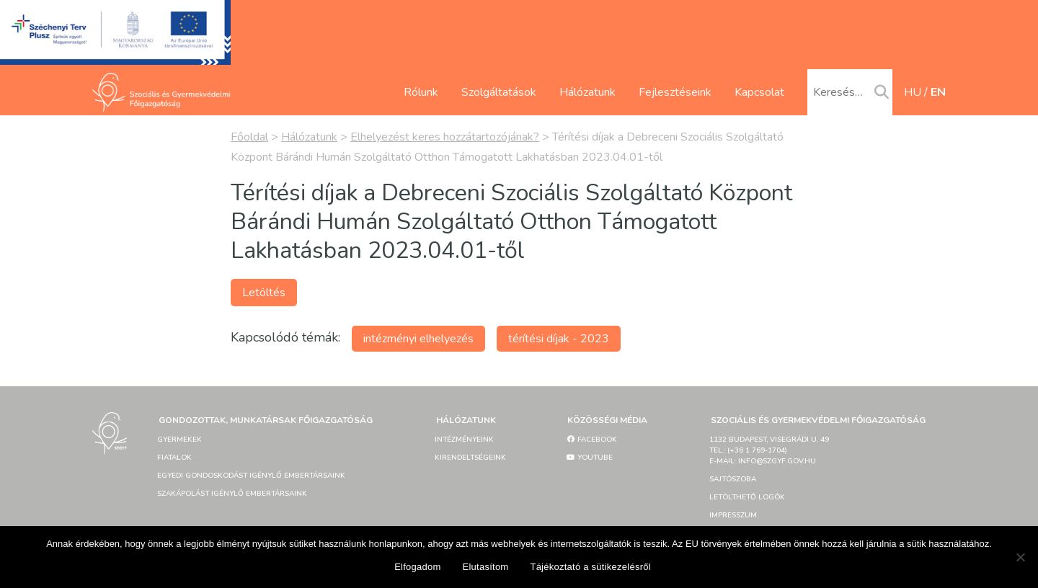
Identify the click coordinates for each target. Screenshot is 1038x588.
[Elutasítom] (1020, 557)
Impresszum (733, 515)
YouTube (589, 458)
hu (912, 92)
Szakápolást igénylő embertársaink (232, 494)
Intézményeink (464, 440)
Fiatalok (174, 458)
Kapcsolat (759, 92)
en (938, 92)
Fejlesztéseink (675, 92)
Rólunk (421, 92)
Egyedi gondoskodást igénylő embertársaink (251, 476)
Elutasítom (486, 566)
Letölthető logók (747, 497)
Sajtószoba (732, 479)
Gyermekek (179, 440)
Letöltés (263, 292)
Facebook (591, 440)
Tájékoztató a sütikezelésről (590, 566)
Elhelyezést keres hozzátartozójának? (444, 137)
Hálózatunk (587, 92)
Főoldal (249, 137)
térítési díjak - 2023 (558, 339)
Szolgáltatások (498, 92)
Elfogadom (417, 566)
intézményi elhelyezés (418, 339)
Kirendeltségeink (470, 458)
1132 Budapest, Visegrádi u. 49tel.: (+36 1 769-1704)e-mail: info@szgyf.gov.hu (769, 450)
